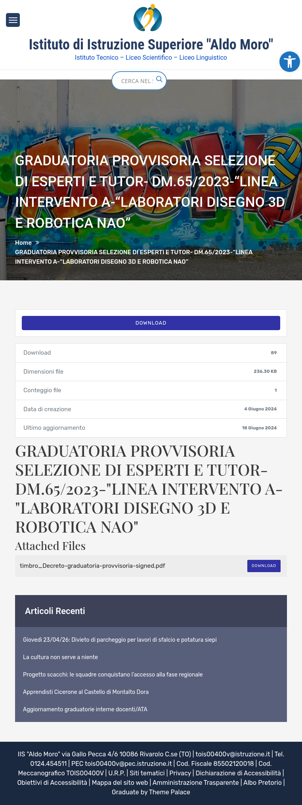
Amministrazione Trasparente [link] (196, 782)
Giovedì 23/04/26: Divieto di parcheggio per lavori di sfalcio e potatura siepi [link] (120, 640)
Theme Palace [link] (169, 792)
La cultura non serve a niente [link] (60, 657)
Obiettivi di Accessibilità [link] (52, 782)
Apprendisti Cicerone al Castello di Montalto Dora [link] (86, 692)
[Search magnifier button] (159, 79)
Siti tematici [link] (147, 773)
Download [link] (151, 323)
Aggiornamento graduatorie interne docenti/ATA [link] (85, 709)
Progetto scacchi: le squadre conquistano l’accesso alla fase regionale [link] (113, 674)
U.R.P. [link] (116, 773)
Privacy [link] (180, 773)
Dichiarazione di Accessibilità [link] (238, 773)
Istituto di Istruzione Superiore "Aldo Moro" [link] (151, 45)
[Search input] (137, 80)
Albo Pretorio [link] (262, 782)
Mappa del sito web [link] (120, 782)
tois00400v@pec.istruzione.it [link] (128, 763)
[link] (289, 61)
